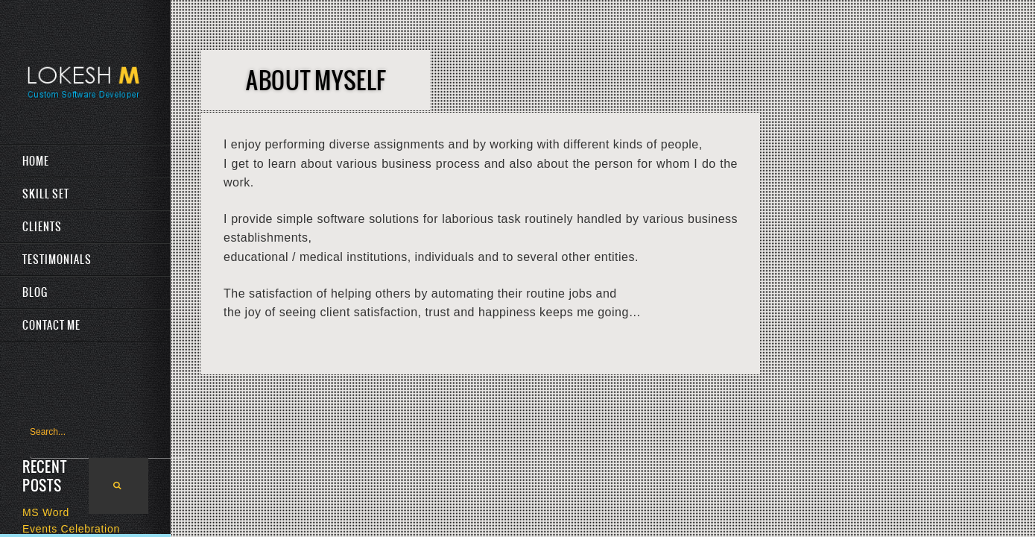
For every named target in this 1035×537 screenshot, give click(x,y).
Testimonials (57, 259)
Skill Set (45, 194)
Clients (42, 227)
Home (35, 161)
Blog (35, 292)
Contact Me (51, 325)
